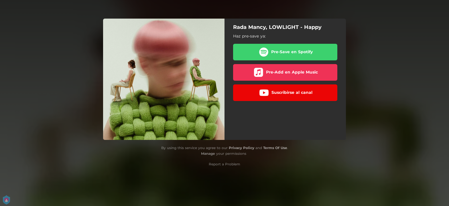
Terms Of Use (275, 148)
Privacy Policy (241, 148)
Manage (208, 153)
